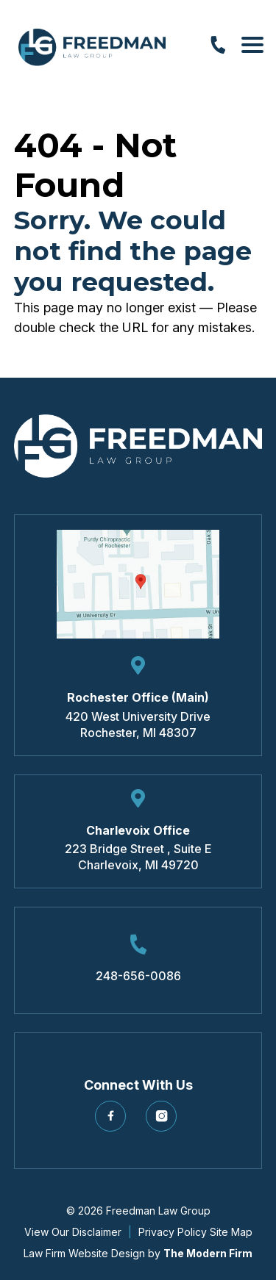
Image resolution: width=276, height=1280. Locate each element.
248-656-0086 (138, 975)
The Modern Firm (207, 1253)
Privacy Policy (172, 1232)
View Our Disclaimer (72, 1232)
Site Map (231, 1232)
